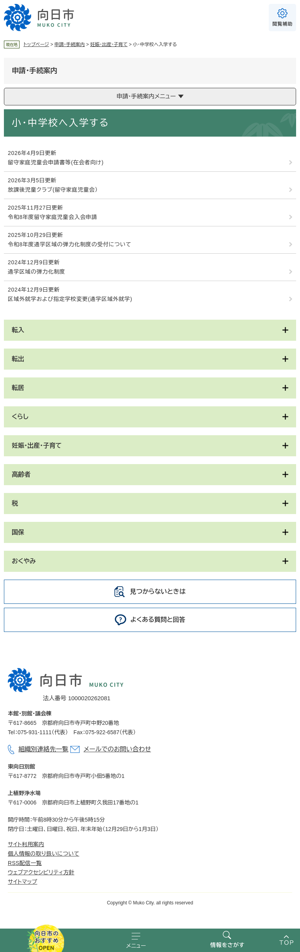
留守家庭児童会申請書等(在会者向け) (56, 162)
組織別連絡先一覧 (43, 749)
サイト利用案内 (26, 844)
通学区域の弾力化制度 (36, 272)
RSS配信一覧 (25, 863)
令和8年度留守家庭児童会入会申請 (52, 217)
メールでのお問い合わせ (117, 749)
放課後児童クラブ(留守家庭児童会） (53, 190)
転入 (18, 330)
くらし (20, 416)
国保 (18, 532)
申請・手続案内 (69, 44)
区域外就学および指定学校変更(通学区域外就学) (70, 299)
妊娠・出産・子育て (109, 44)
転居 (18, 387)
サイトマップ (22, 882)
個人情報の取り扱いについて (43, 854)
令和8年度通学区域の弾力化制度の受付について (69, 244)
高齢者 (21, 474)
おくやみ (24, 561)
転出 (18, 359)
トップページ (36, 44)
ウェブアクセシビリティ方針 (41, 872)
